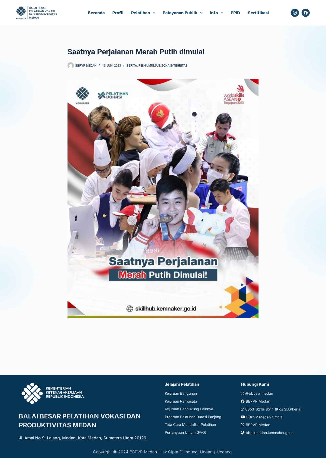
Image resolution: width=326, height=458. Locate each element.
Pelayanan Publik (180, 12)
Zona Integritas (174, 65)
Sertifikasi (258, 12)
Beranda (96, 12)
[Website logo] (37, 12)
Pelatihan (140, 12)
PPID (235, 12)
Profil (118, 12)
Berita (132, 65)
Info (214, 12)
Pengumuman (149, 65)
